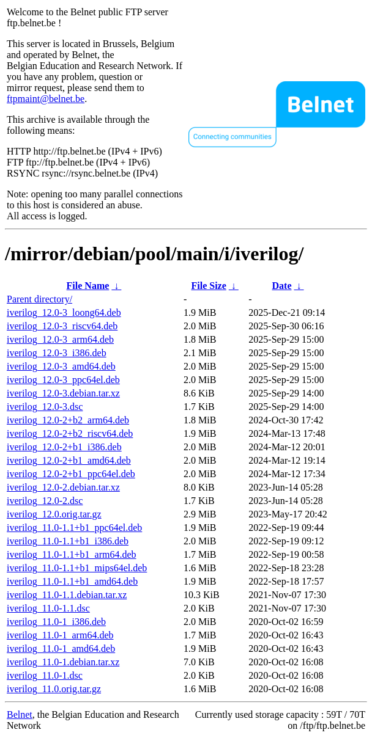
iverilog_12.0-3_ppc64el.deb (63, 379)
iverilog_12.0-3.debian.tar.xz (63, 393)
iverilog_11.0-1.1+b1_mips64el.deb (77, 568)
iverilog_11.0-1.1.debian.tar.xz (67, 595)
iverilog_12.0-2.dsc (45, 500)
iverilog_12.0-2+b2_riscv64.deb (70, 433)
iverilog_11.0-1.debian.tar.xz (63, 662)
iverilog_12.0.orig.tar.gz (54, 514)
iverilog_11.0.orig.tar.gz (54, 689)
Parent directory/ (39, 299)
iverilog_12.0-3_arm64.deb (60, 339)
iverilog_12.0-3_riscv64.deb (62, 326)
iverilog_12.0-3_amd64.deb (61, 366)
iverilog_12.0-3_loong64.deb (64, 312)
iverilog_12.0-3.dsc (45, 406)
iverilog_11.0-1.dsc (45, 675)
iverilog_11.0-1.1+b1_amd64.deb (72, 581)
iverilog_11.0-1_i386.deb (56, 621)
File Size (208, 285)
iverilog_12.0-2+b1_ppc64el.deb (71, 474)
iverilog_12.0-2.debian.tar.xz (63, 487)
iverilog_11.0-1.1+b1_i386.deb (67, 541)
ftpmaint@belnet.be (45, 98)
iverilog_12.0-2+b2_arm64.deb (68, 420)
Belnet (19, 714)
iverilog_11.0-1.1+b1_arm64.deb (71, 554)
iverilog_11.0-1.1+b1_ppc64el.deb (74, 527)
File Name (88, 285)
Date (282, 285)
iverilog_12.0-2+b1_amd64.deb (69, 460)
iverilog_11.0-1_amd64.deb (61, 648)
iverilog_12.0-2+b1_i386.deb (64, 447)
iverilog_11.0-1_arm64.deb (60, 635)
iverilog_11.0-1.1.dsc (48, 608)
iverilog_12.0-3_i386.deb (56, 353)
